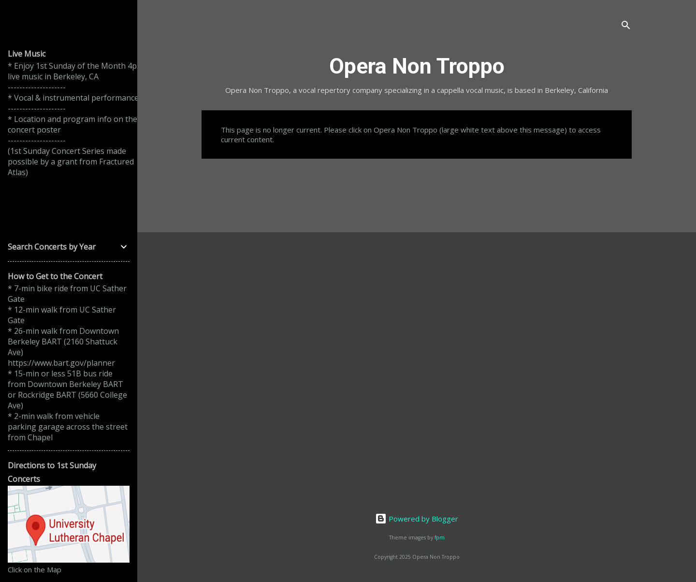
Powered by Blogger (416, 518)
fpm (440, 537)
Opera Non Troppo (417, 66)
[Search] (626, 26)
